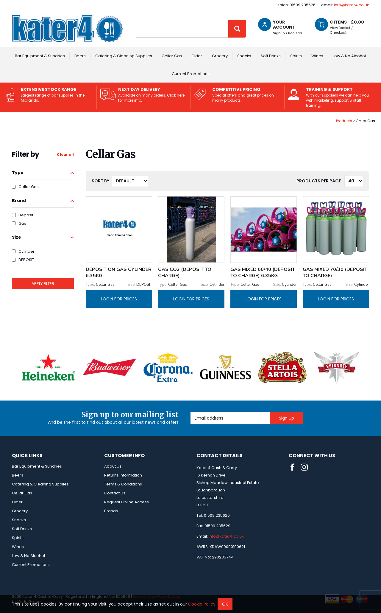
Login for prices (119, 299)
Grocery (220, 56)
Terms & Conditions (123, 484)
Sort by (100, 181)
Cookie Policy (202, 604)
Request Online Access (126, 502)
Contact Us (114, 493)
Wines (317, 56)
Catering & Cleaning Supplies (123, 56)
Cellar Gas (172, 56)
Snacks (244, 56)
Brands (111, 511)
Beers (80, 56)
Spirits (296, 56)
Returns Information (123, 475)
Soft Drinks (271, 56)
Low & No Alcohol (349, 56)
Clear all (65, 154)
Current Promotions (191, 74)
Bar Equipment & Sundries (40, 56)
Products (344, 120)
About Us (112, 466)
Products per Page (318, 181)
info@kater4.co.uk (351, 5)
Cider (196, 56)
